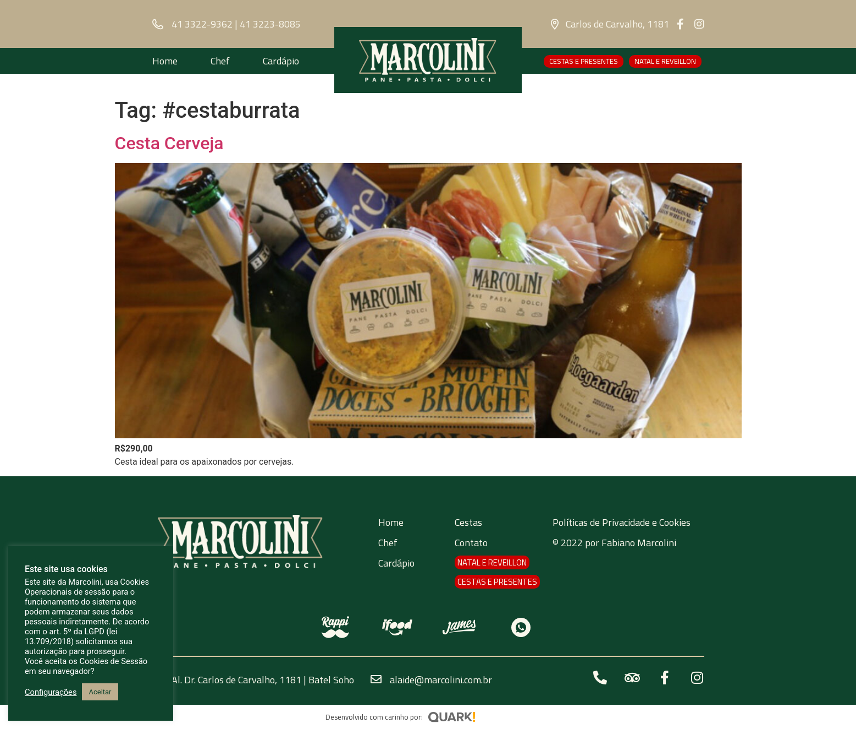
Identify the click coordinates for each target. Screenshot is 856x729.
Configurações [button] (50, 692)
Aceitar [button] (100, 692)
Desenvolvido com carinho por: (374, 716)
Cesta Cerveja (169, 143)
